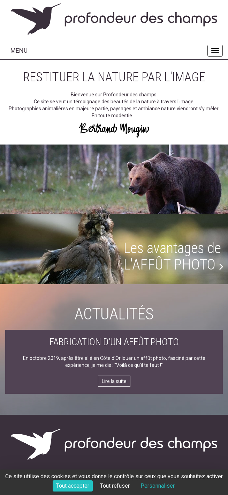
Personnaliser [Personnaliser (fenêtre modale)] (157, 485)
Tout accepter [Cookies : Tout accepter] (72, 485)
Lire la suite (114, 381)
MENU (19, 50)
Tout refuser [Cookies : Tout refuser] (115, 485)
